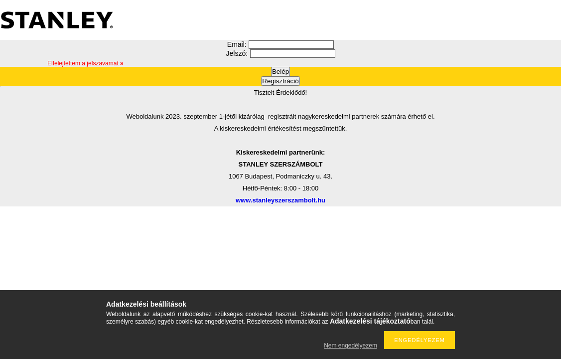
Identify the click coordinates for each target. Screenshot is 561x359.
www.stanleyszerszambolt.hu (280, 200)
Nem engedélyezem (350, 345)
